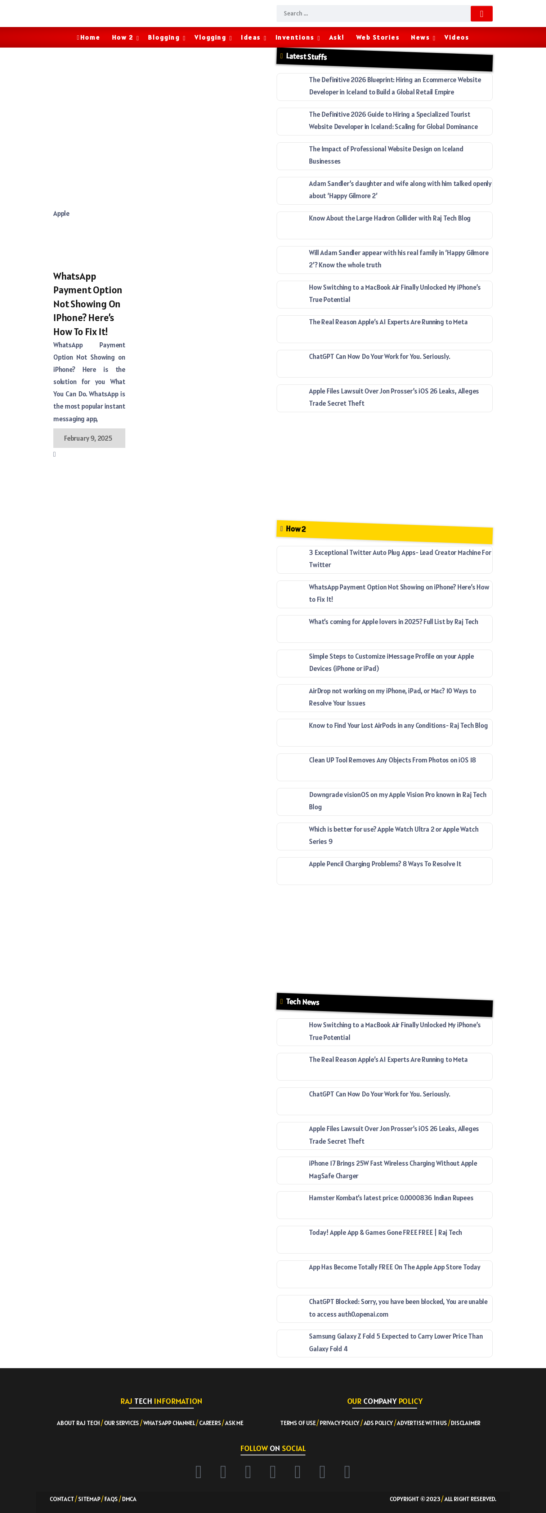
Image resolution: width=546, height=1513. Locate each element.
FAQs (111, 1499)
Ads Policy (378, 1423)
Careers (210, 1423)
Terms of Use (298, 1423)
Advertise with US (422, 1423)
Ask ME (234, 1423)
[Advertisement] (161, 105)
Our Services (121, 1423)
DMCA (129, 1499)
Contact (62, 1499)
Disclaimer (465, 1423)
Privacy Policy (339, 1423)
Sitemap (89, 1499)
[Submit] (482, 13)
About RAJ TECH (78, 1423)
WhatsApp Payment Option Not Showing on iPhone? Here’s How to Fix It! (87, 304)
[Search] (385, 13)
